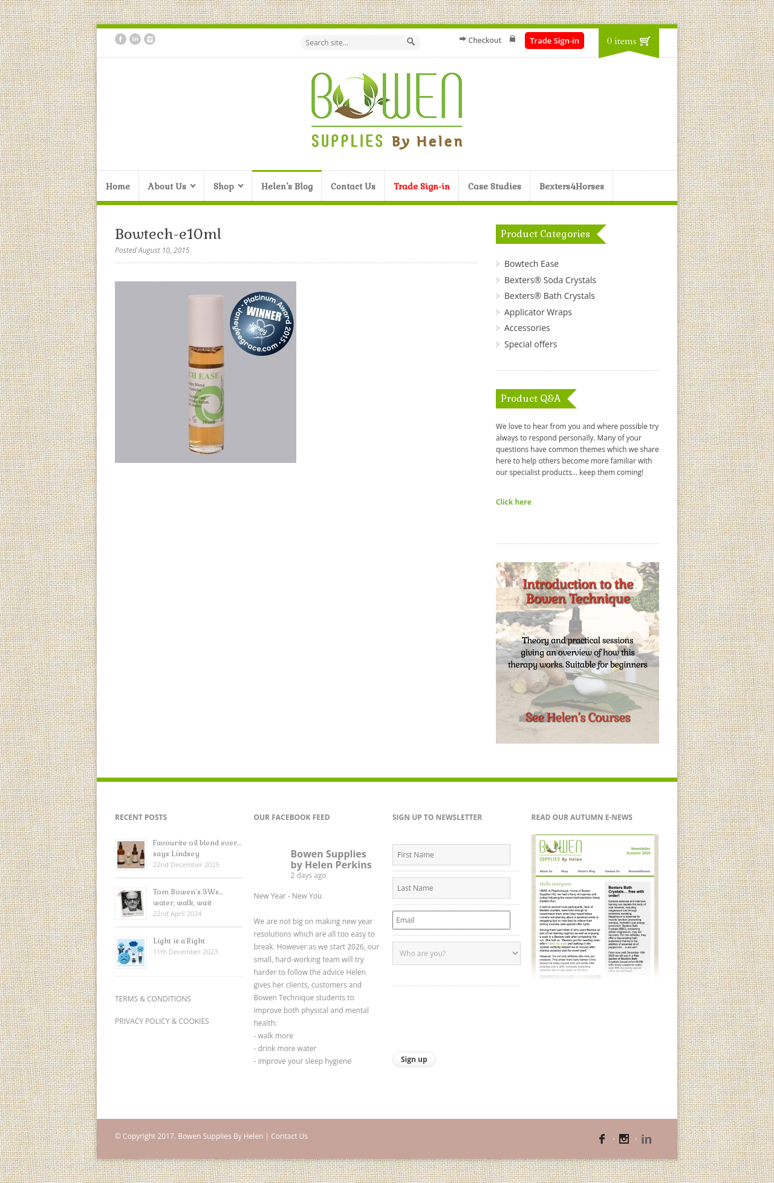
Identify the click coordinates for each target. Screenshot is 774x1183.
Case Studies (494, 186)
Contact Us (353, 186)
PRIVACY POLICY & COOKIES (162, 1021)
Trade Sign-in (554, 40)
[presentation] (484, 1016)
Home (118, 186)
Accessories (527, 327)
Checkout (485, 40)
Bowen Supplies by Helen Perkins (331, 859)
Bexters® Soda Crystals (550, 280)
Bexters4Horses (571, 186)
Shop (224, 187)
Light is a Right (179, 941)
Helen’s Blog (287, 186)
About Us (167, 187)
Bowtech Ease (531, 263)
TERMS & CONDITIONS (153, 999)
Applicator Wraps (538, 312)
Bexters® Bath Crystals (549, 295)
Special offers (530, 344)
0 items (621, 41)
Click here (514, 501)
